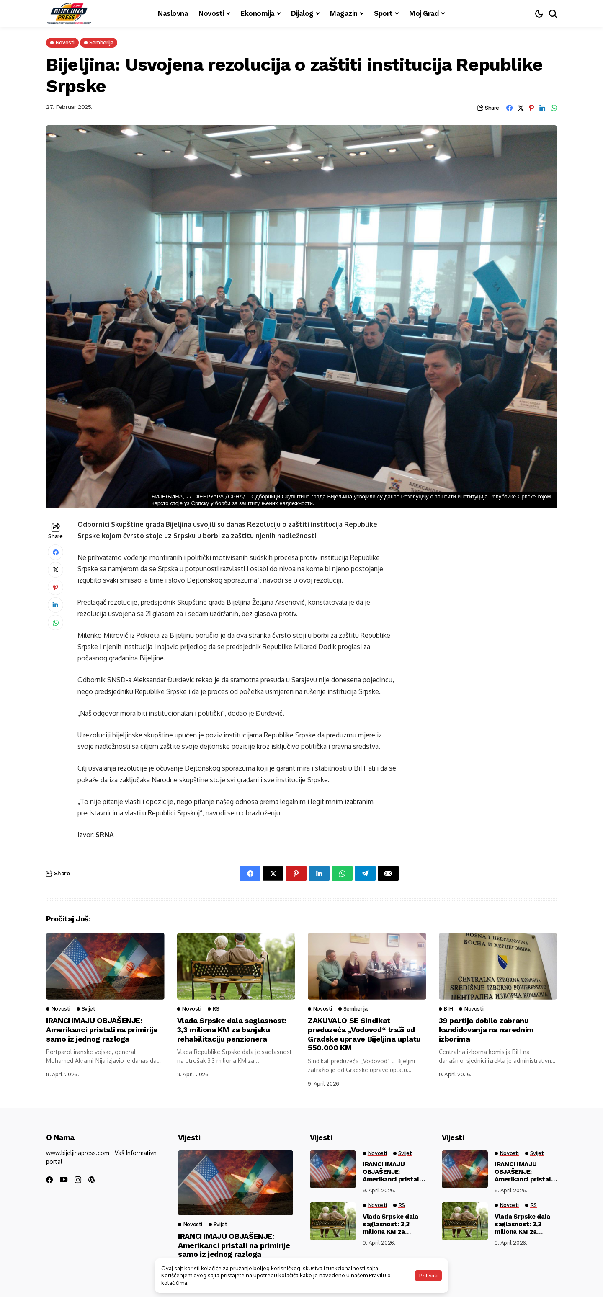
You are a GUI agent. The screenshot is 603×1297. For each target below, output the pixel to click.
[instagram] (78, 1179)
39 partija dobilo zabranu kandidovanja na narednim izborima (486, 1029)
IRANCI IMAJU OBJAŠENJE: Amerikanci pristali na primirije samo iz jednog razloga (102, 1029)
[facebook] (49, 1179)
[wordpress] (91, 1179)
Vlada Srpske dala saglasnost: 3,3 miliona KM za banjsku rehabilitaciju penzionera (232, 1029)
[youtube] (63, 1180)
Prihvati (428, 1276)
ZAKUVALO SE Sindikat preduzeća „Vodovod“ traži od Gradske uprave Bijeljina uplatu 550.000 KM (364, 1034)
